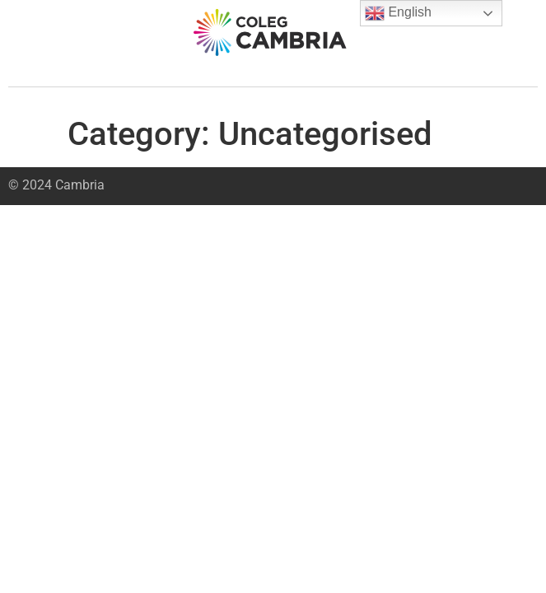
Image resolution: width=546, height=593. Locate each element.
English (398, 13)
